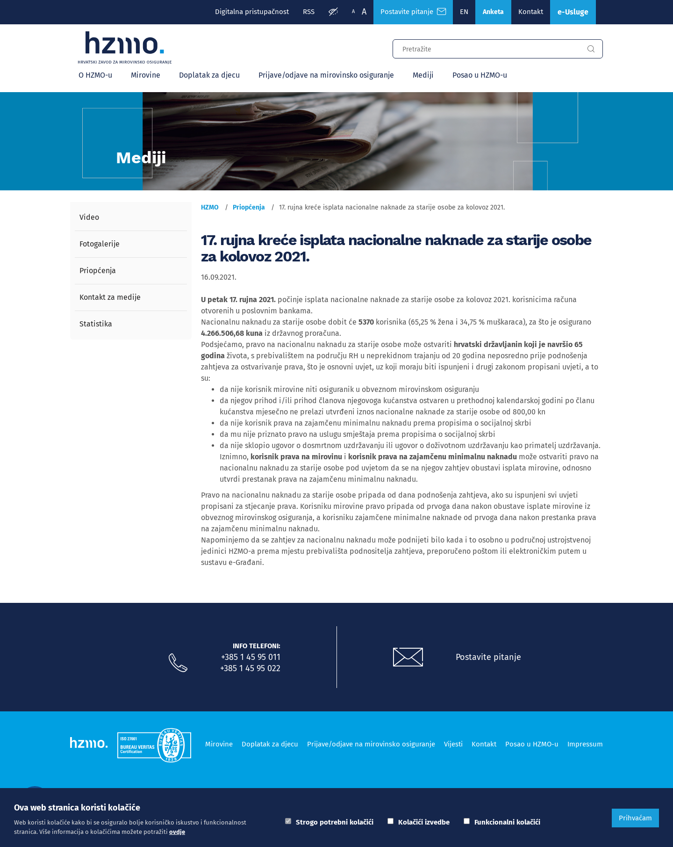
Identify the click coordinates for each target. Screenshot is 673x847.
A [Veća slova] (364, 12)
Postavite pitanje (488, 657)
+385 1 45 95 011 (250, 657)
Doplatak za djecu (209, 75)
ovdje (177, 831)
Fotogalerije (99, 243)
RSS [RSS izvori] (309, 11)
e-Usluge (573, 11)
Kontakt (530, 11)
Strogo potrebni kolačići (334, 822)
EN (464, 11)
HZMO (210, 207)
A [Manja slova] (353, 11)
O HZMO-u (95, 75)
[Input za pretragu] (486, 48)
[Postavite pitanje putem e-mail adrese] (408, 657)
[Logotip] (125, 47)
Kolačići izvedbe (424, 822)
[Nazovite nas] (178, 663)
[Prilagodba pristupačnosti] (333, 12)
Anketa (493, 12)
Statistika (95, 323)
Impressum (585, 744)
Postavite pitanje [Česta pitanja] (413, 11)
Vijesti (453, 744)
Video (89, 217)
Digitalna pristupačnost (252, 11)
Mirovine (145, 75)
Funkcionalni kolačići (507, 822)
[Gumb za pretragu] (590, 49)
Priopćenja (97, 270)
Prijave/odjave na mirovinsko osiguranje (326, 75)
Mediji (423, 75)
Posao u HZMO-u (479, 75)
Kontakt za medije (110, 297)
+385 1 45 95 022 (250, 668)
